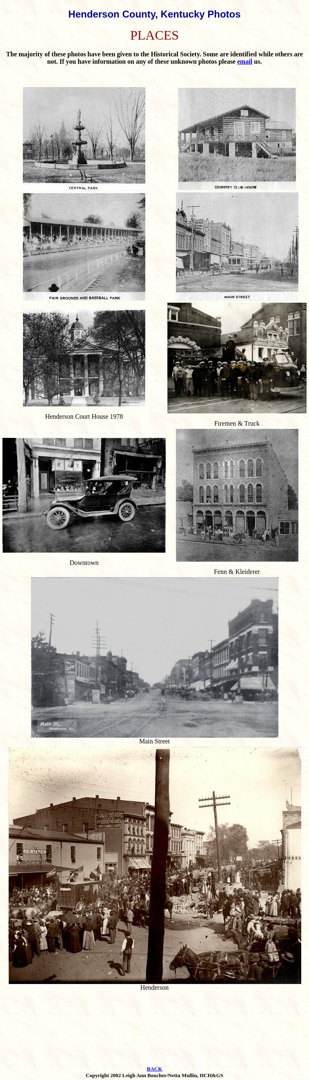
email (244, 61)
